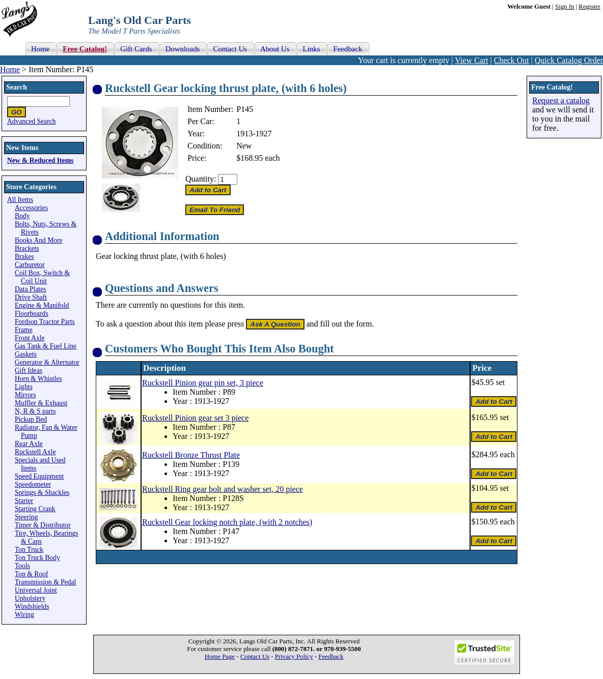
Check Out (511, 60)
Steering (26, 517)
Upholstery (30, 598)
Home (10, 69)
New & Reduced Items (40, 160)
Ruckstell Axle (35, 452)
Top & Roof (31, 574)
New (244, 145)
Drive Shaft (31, 297)
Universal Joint (36, 590)
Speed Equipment (39, 476)
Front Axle (30, 338)
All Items (20, 199)
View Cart (471, 60)
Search (16, 87)
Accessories (31, 208)
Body (22, 216)
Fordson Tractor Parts (45, 322)
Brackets (27, 248)
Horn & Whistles (38, 378)
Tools (22, 566)
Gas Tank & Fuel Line (45, 346)
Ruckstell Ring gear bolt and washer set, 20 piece (222, 489)
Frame (24, 330)
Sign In (564, 6)
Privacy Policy (294, 656)
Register (589, 6)
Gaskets (26, 354)
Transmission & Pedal (45, 582)
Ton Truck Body (37, 558)
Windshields (32, 606)
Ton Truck (29, 549)
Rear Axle (29, 444)
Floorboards (31, 313)
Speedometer (33, 484)
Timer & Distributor (43, 525)
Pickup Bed (31, 419)
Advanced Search (31, 121)
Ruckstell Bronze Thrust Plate (191, 455)
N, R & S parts (35, 411)
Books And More (39, 240)
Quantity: (200, 178)
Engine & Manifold (42, 305)
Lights (24, 387)
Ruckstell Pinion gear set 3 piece (195, 418)
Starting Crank (35, 509)
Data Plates (30, 289)
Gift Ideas (28, 370)
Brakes (24, 256)
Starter (24, 501)
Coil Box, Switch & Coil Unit (42, 277)
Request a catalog (561, 100)
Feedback (330, 656)
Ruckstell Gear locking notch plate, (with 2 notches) (227, 522)
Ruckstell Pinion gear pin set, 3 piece (202, 382)
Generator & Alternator (47, 362)
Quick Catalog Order (569, 60)
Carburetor (30, 265)
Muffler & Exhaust (41, 403)
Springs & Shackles (42, 492)
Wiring (24, 614)
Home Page (220, 656)
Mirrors (25, 395)
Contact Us (254, 656)
